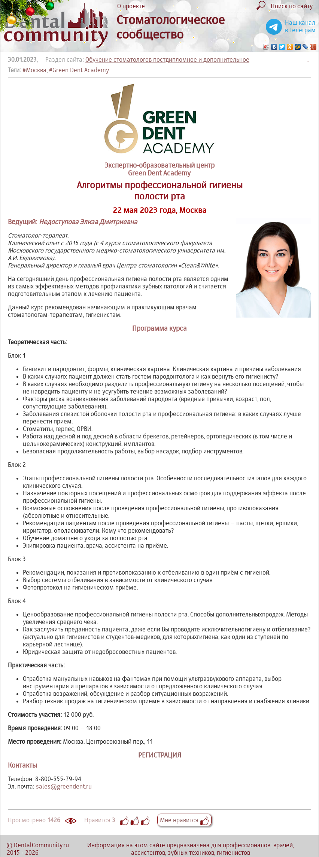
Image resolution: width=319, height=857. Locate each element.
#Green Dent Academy (79, 70)
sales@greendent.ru (64, 786)
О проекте (131, 6)
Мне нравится (184, 820)
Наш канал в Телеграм (300, 26)
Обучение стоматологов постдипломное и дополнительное (167, 59)
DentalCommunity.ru (41, 845)
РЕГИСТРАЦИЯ (159, 755)
